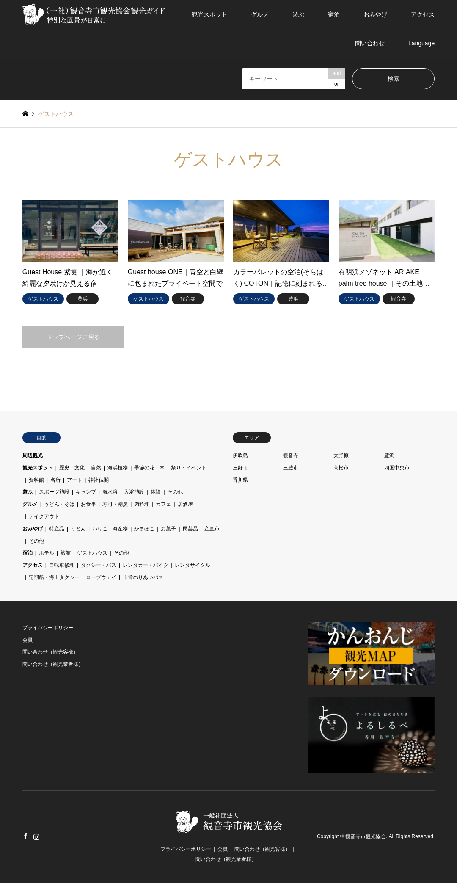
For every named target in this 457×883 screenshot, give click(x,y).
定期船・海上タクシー (54, 577)
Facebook (25, 836)
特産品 (56, 529)
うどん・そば (59, 504)
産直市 (212, 529)
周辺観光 (32, 455)
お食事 (88, 504)
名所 (55, 480)
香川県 (240, 480)
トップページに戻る (73, 337)
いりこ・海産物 (110, 529)
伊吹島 (240, 455)
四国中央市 (397, 468)
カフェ (163, 504)
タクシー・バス (98, 565)
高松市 (341, 468)
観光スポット (209, 14)
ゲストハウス (92, 553)
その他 (175, 492)
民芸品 (190, 529)
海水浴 (110, 492)
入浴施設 (134, 492)
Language (421, 43)
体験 (156, 492)
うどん (78, 529)
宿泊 (334, 14)
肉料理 (141, 504)
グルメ (260, 14)
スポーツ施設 (54, 492)
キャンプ (86, 492)
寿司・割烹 (115, 504)
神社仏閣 (98, 480)
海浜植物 (117, 468)
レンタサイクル (192, 565)
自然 (96, 468)
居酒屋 (185, 504)
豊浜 (389, 455)
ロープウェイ (101, 577)
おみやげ (375, 14)
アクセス (423, 14)
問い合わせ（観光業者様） (52, 664)
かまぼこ (144, 529)
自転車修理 (61, 565)
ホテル (46, 553)
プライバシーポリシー (47, 628)
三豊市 (290, 468)
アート (74, 480)
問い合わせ (370, 43)
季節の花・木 (149, 468)
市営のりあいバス (143, 577)
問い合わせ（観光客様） (50, 652)
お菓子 (168, 529)
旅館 (66, 553)
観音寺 (290, 455)
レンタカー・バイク (145, 565)
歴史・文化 (72, 468)
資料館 (36, 480)
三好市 (240, 468)
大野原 (341, 455)
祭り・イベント (188, 468)
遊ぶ (298, 14)
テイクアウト (44, 516)
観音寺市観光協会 (365, 836)
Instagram (36, 836)
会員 (27, 640)
